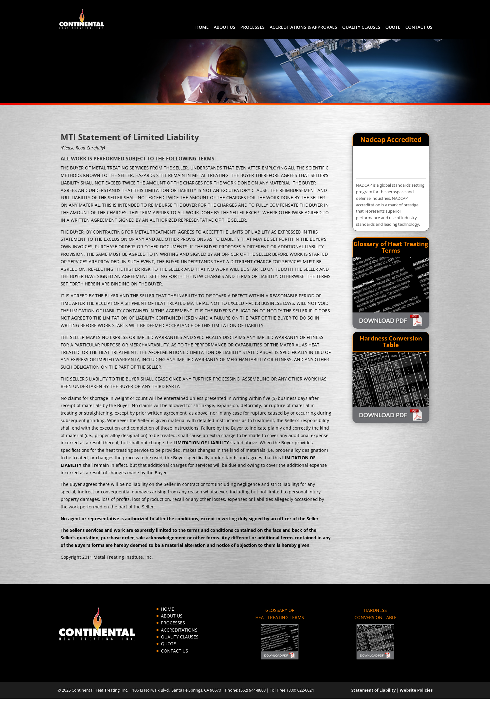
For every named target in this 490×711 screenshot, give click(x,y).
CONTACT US (418, 27)
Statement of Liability (373, 690)
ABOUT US (224, 27)
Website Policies (416, 690)
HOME (202, 27)
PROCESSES (252, 27)
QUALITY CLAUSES (361, 27)
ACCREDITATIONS (179, 630)
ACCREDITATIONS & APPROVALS (303, 27)
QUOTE (392, 27)
